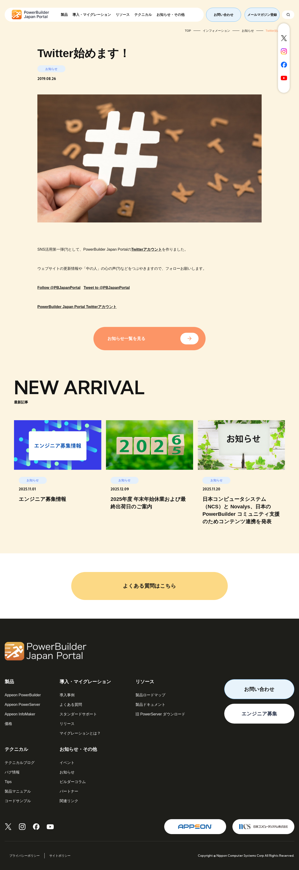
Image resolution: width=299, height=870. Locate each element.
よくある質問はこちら (149, 586)
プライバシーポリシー (24, 855)
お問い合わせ (223, 15)
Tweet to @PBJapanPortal (107, 288)
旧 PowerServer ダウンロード (160, 714)
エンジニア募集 (259, 713)
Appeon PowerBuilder (23, 695)
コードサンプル (18, 801)
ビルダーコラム (73, 782)
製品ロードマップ (150, 695)
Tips (8, 782)
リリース (67, 724)
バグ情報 (12, 772)
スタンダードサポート (78, 714)
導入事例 (67, 695)
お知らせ (67, 772)
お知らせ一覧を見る (126, 338)
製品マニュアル (18, 791)
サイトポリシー (60, 855)
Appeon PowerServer (22, 705)
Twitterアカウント (146, 249)
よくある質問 (71, 705)
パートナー (69, 791)
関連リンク (69, 801)
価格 (8, 724)
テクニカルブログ (20, 763)
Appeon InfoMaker (20, 714)
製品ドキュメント (150, 705)
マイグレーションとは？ (80, 733)
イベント (67, 763)
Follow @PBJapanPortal (59, 288)
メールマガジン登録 (262, 15)
